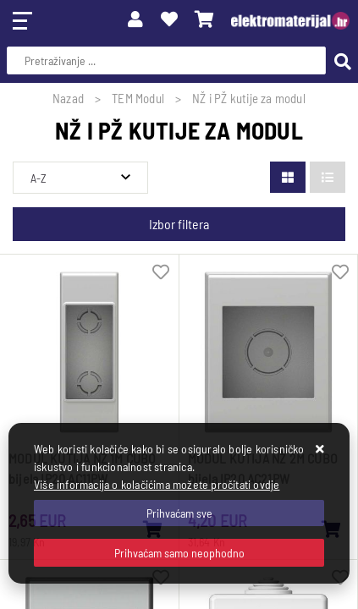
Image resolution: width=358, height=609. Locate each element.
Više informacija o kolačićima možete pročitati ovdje (156, 484)
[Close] (179, 513)
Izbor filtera (179, 224)
